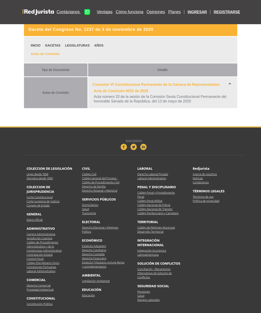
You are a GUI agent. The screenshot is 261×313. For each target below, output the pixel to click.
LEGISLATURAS (77, 45)
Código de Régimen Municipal (156, 227)
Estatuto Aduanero (94, 246)
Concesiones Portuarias (41, 267)
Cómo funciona (129, 12)
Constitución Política (40, 304)
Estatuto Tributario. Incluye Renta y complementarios (103, 264)
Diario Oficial (35, 219)
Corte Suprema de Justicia (43, 201)
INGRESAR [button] (197, 12)
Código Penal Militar (150, 200)
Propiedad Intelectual (40, 289)
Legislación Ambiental (96, 281)
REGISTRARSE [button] (227, 12)
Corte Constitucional (40, 197)
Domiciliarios (90, 205)
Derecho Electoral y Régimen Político (100, 229)
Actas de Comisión (45, 54)
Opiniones (156, 12)
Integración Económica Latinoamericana (151, 252)
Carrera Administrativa (41, 234)
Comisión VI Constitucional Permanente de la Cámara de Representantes (156, 84)
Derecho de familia (94, 186)
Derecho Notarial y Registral (99, 190)
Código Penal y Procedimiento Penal (156, 194)
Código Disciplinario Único (43, 263)
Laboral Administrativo (41, 271)
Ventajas (105, 12)
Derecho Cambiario (94, 250)
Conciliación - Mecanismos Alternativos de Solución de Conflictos (154, 273)
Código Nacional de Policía (153, 205)
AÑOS (98, 45)
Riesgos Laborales (148, 300)
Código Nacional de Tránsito (155, 209)
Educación (88, 295)
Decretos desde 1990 (40, 178)
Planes (174, 12)
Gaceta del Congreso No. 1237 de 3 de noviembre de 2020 (91, 29)
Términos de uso (203, 196)
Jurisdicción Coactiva (40, 238)
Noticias (198, 178)
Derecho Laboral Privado (152, 174)
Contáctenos (201, 182)
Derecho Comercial (39, 285)
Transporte (89, 213)
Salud (85, 209)
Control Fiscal (35, 258)
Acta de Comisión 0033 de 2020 (121, 91)
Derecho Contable (93, 254)
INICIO (36, 45)
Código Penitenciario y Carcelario (158, 213)
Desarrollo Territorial (150, 231)
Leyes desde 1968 (37, 174)
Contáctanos (75, 12)
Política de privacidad (206, 200)
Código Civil (89, 174)
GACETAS (52, 45)
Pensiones (143, 291)
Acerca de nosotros (205, 174)
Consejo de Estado (38, 205)
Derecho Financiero (94, 258)
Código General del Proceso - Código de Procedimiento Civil (100, 180)
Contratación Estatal (40, 254)
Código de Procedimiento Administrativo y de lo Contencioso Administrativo (44, 246)
